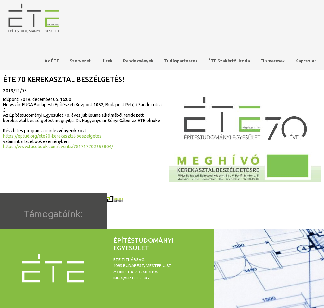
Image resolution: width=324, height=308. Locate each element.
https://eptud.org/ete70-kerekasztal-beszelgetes (52, 136)
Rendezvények (138, 60)
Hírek (107, 60)
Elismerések (272, 60)
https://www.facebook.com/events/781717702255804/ (58, 146)
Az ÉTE (51, 60)
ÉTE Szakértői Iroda (229, 60)
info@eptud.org (131, 278)
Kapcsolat (306, 60)
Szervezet (80, 60)
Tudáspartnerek (181, 60)
